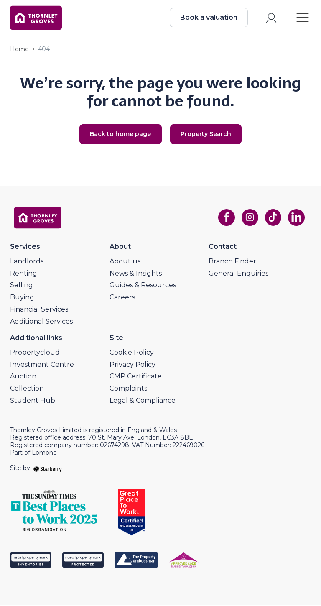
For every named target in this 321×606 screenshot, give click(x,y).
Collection (27, 390)
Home (19, 50)
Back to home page (119, 135)
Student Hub (32, 401)
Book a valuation (208, 18)
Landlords (26, 262)
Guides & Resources (143, 286)
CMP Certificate (136, 377)
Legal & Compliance (143, 401)
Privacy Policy (132, 365)
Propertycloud (35, 353)
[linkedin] (296, 218)
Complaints (128, 390)
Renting (23, 274)
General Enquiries (238, 274)
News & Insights (136, 274)
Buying (22, 298)
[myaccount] (271, 18)
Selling (21, 286)
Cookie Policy (132, 353)
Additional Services (41, 322)
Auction (23, 377)
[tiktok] (272, 218)
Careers (122, 298)
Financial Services (39, 310)
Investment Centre (42, 365)
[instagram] (249, 218)
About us (125, 262)
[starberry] (48, 469)
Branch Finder (232, 262)
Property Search (206, 135)
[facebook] (225, 218)
